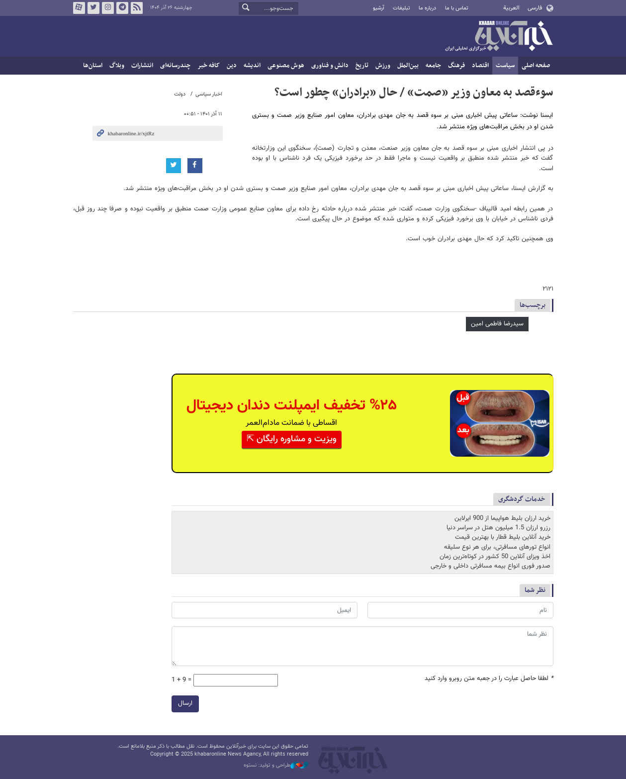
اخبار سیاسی (208, 94)
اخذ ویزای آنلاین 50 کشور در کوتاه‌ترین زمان (495, 557)
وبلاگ (116, 65)
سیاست (505, 65)
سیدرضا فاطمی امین (497, 324)
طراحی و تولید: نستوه (276, 766)
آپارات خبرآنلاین (79, 8)
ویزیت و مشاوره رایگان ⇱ (292, 439)
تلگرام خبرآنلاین (122, 8)
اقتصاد (480, 65)
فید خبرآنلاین (136, 8)
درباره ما (427, 8)
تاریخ (362, 65)
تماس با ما (456, 8)
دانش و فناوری (330, 65)
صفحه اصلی (536, 65)
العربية (511, 7)
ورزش (382, 65)
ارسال (185, 703)
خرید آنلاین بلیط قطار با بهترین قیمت (502, 537)
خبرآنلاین (498, 37)
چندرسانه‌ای (175, 65)
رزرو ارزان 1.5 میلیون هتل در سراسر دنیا (498, 528)
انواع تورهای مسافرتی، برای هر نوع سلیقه (497, 547)
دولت (179, 94)
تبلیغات (401, 8)
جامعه (433, 65)
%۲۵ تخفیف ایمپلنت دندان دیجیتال (291, 405)
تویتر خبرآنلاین (93, 8)
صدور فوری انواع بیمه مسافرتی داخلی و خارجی (490, 566)
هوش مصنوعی (286, 65)
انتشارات (142, 65)
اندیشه (252, 65)
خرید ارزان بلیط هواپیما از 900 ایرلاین (502, 518)
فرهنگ (456, 65)
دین (232, 65)
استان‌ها (92, 65)
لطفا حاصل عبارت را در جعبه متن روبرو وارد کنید (489, 678)
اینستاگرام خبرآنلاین (107, 8)
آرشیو (378, 8)
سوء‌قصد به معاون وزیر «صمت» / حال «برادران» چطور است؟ (413, 92)
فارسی (535, 7)
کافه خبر (208, 65)
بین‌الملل (408, 65)
